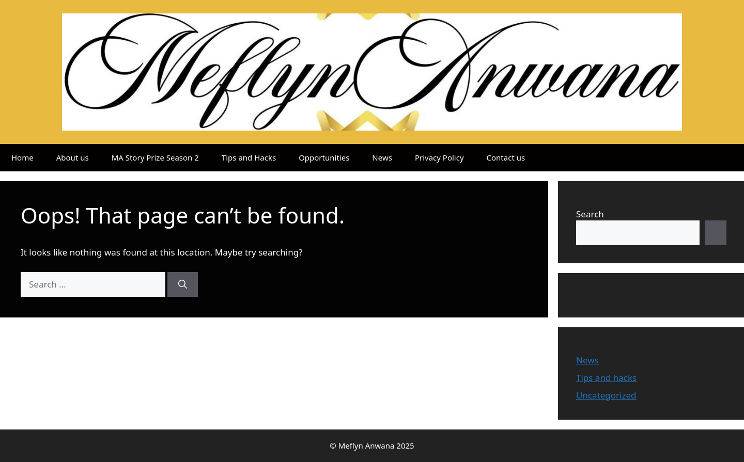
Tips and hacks (606, 378)
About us (72, 157)
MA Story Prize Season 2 (155, 157)
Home (22, 157)
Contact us (506, 157)
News (382, 157)
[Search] (182, 284)
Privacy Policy (439, 157)
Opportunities (324, 157)
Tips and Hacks (249, 157)
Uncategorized (606, 395)
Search (590, 214)
